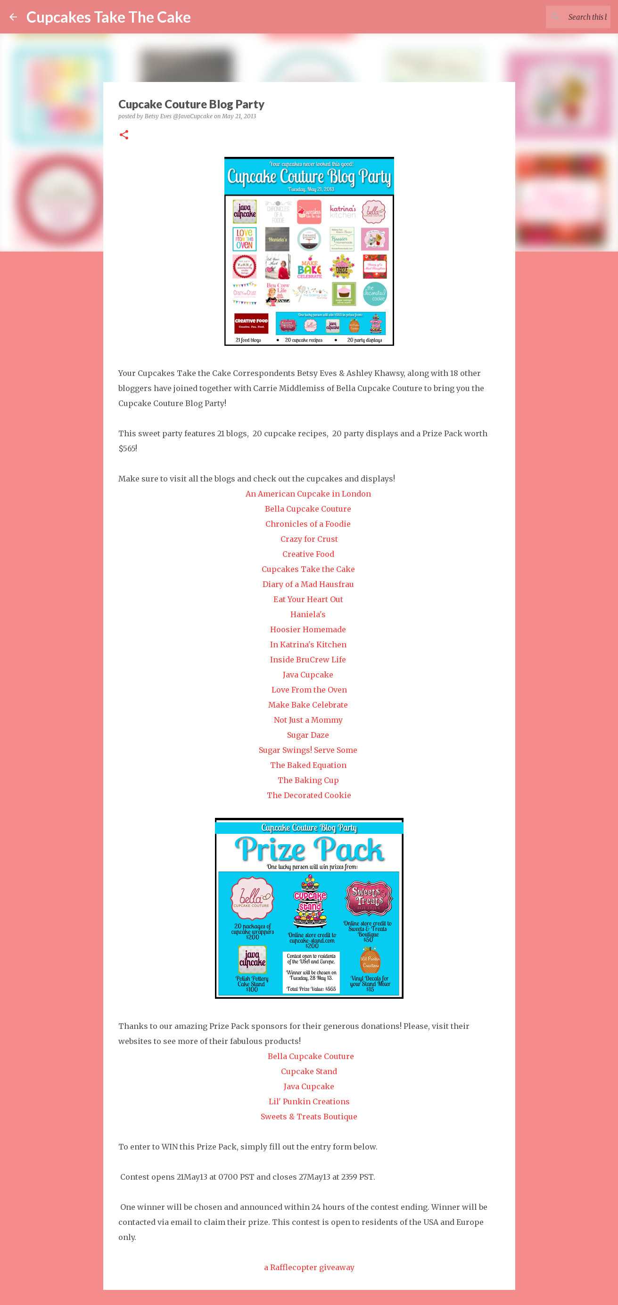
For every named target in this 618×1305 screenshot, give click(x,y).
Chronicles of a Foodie (308, 524)
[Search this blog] (560, 17)
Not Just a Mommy (308, 720)
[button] (124, 135)
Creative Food (308, 554)
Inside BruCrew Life (308, 659)
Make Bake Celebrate (308, 705)
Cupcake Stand (309, 1071)
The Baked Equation (308, 765)
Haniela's (308, 614)
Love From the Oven (309, 689)
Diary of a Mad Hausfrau (308, 584)
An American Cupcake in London (308, 493)
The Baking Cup (308, 780)
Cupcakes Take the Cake (308, 569)
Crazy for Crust (309, 539)
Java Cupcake (308, 674)
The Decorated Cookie (309, 795)
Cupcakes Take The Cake (108, 17)
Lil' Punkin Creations (309, 1101)
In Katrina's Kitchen (308, 644)
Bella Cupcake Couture (308, 509)
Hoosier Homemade (308, 629)
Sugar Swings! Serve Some (308, 750)
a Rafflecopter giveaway (309, 1267)
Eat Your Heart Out (308, 599)
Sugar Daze (308, 735)
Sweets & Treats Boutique (309, 1116)
